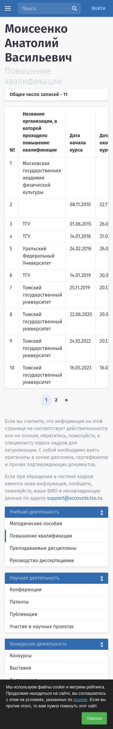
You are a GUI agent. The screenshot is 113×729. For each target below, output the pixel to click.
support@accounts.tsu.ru (74, 498)
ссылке (80, 699)
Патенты (19, 602)
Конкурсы (21, 655)
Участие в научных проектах (42, 626)
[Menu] (7, 8)
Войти (99, 8)
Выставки (20, 668)
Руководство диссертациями (42, 560)
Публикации (23, 614)
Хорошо (94, 718)
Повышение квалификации (41, 536)
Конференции (26, 589)
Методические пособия (36, 523)
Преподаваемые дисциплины (43, 548)
